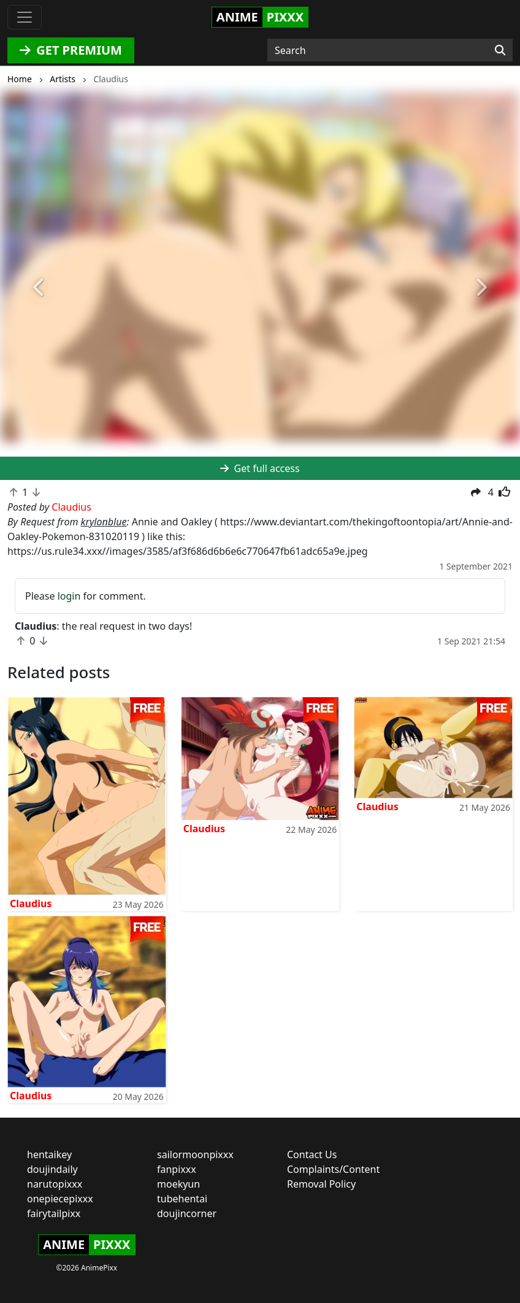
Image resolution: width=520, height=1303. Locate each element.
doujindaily (52, 1169)
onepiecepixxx (60, 1198)
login (69, 596)
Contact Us (312, 1154)
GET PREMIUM (71, 50)
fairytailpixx (53, 1213)
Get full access (259, 468)
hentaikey (49, 1154)
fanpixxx (176, 1169)
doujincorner (186, 1213)
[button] (39, 288)
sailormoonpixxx (195, 1154)
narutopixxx (54, 1184)
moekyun (178, 1184)
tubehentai (182, 1198)
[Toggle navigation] (24, 17)
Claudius (31, 903)
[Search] (500, 50)
